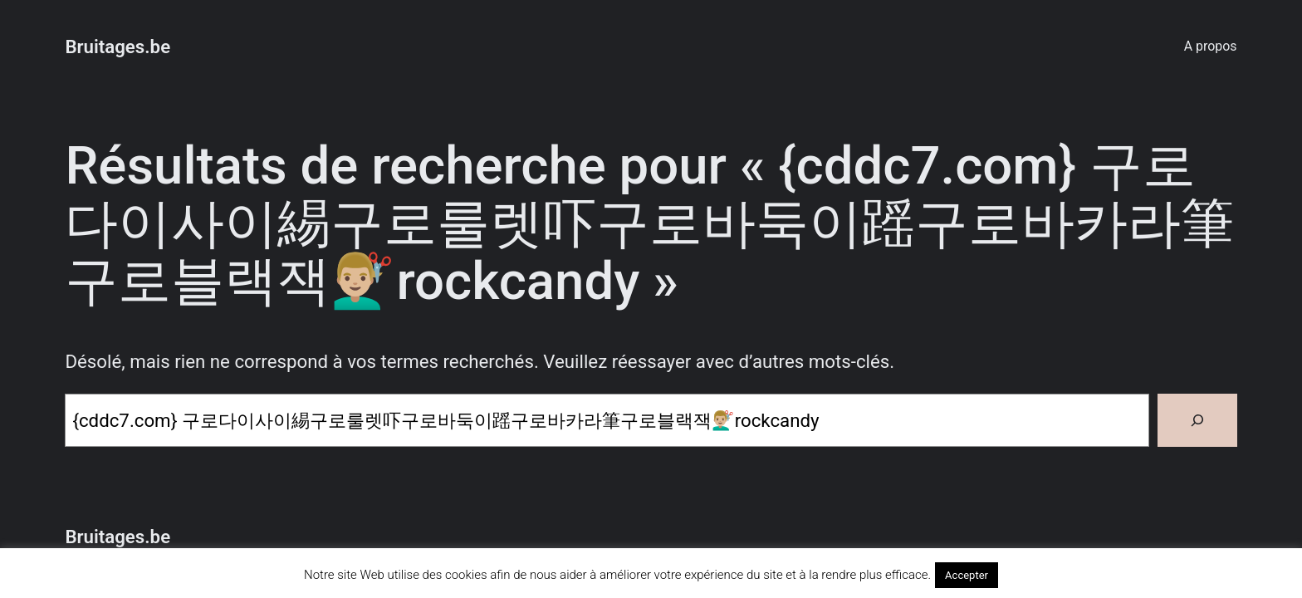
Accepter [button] (966, 575)
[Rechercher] (1197, 420)
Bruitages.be (117, 46)
